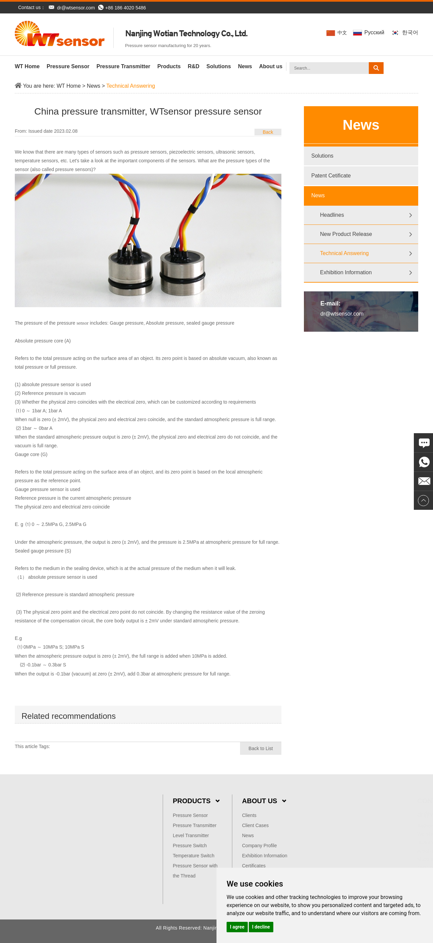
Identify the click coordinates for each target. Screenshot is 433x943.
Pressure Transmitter (123, 66)
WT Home (27, 66)
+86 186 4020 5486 (122, 7)
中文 (338, 32)
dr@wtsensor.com (76, 7)
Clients (249, 815)
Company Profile (259, 845)
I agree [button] (237, 927)
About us (270, 66)
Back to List (260, 748)
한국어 (405, 32)
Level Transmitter (191, 835)
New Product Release (346, 234)
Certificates (254, 865)
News (245, 66)
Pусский (370, 32)
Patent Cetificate (331, 175)
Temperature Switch (193, 855)
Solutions (218, 66)
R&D (193, 66)
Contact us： (31, 7)
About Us (264, 801)
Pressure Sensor (68, 66)
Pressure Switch (190, 845)
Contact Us (392, 801)
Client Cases (255, 825)
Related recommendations (69, 716)
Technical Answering (130, 86)
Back (268, 132)
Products (169, 66)
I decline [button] (261, 927)
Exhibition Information (346, 272)
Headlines (332, 215)
